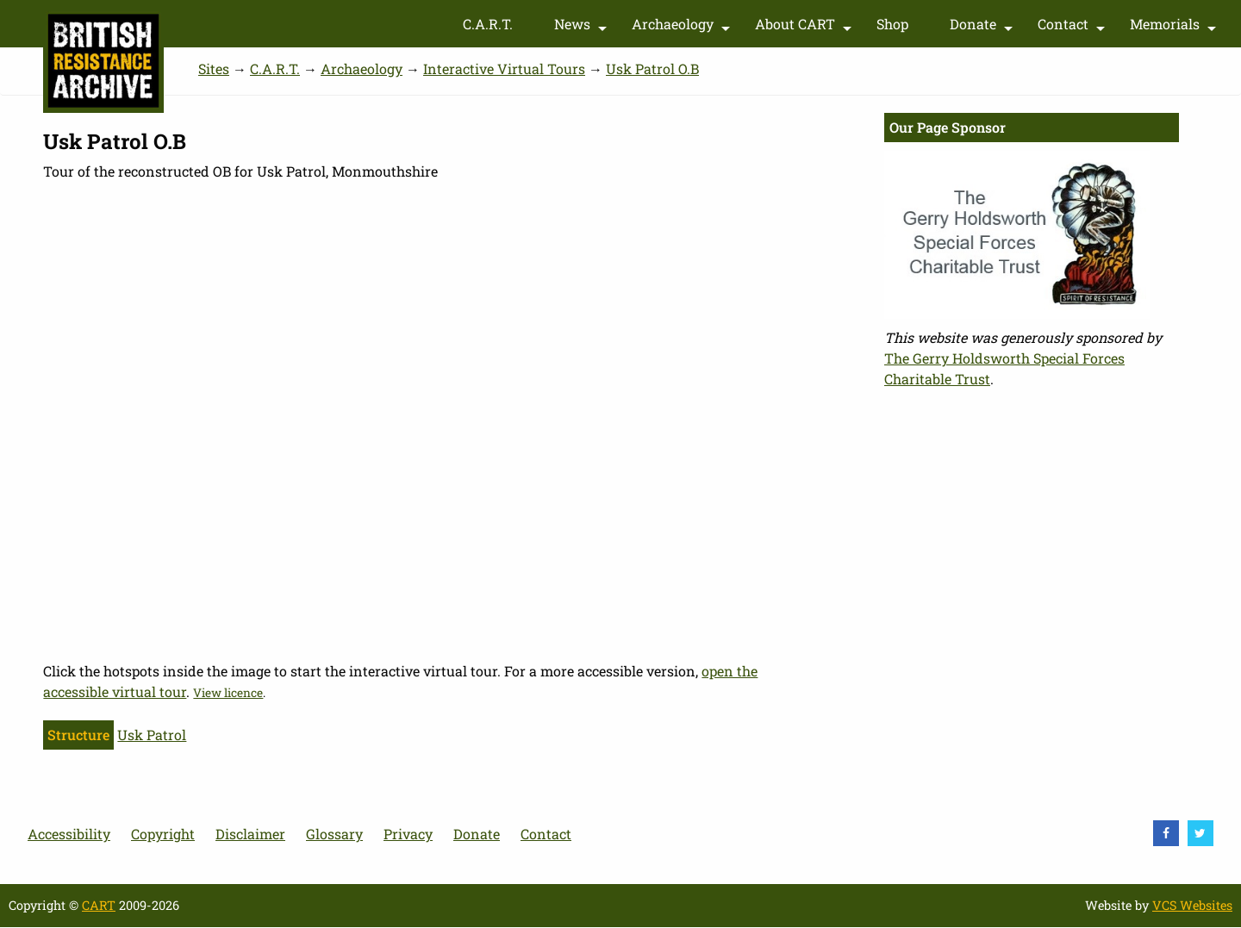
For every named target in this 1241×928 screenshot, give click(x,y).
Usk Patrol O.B (652, 68)
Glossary (334, 834)
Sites (213, 68)
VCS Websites (1192, 905)
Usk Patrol (151, 735)
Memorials (1175, 27)
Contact (1073, 27)
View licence (228, 693)
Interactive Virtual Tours (504, 68)
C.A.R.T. (488, 24)
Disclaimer (250, 834)
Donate (983, 27)
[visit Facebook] (1166, 833)
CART (98, 905)
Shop (892, 24)
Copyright (163, 834)
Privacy (408, 834)
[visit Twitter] (1200, 833)
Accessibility (69, 834)
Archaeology (683, 27)
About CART (805, 27)
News (582, 27)
